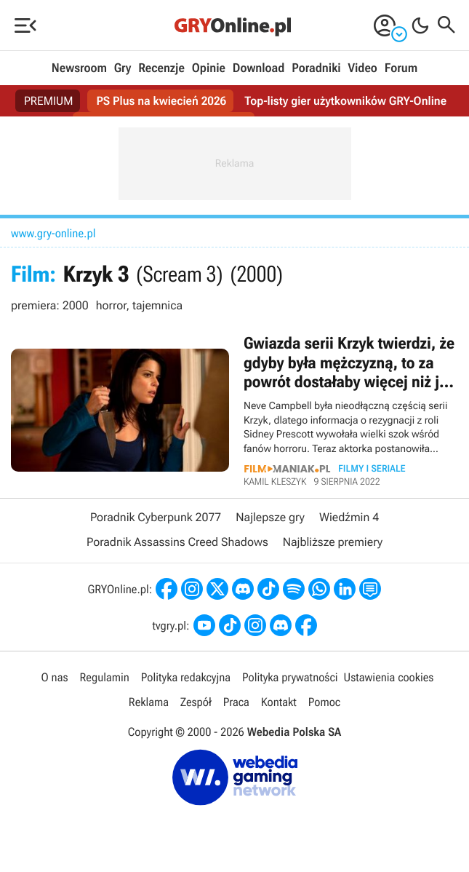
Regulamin (104, 677)
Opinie (208, 68)
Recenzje (161, 68)
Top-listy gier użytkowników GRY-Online (345, 101)
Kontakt (279, 702)
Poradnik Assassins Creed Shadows (177, 542)
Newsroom (79, 68)
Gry (123, 68)
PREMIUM (48, 101)
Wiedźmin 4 (349, 517)
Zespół (196, 702)
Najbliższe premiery (332, 542)
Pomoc (324, 702)
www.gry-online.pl (53, 233)
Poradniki (316, 68)
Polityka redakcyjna (186, 677)
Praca (236, 702)
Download (259, 68)
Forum (401, 68)
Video (362, 68)
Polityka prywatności (290, 677)
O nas (54, 677)
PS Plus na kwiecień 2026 (161, 101)
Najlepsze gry (270, 517)
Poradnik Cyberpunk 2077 (155, 517)
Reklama (149, 702)
